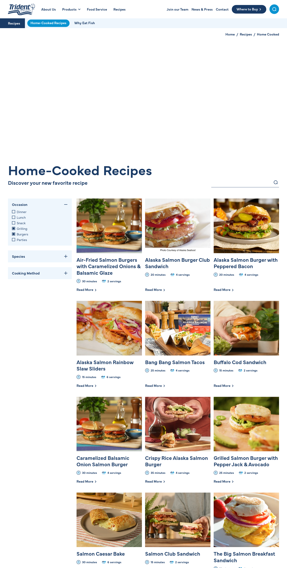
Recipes (14, 23)
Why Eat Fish (84, 22)
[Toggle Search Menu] (274, 9)
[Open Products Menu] (71, 9)
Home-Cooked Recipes (48, 22)
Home (230, 34)
